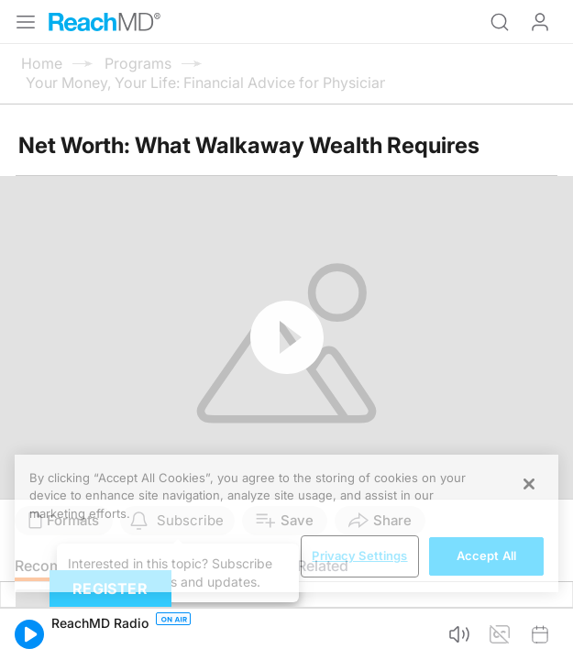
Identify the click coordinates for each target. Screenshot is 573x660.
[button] (29, 634)
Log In (540, 22)
